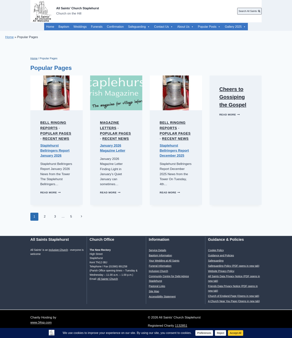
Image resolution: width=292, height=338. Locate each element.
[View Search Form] (249, 11)
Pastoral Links (157, 286)
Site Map (154, 291)
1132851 (181, 325)
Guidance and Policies (221, 255)
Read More (50, 192)
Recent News (56, 139)
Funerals (96, 26)
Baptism (63, 26)
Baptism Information (160, 255)
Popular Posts (213, 26)
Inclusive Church (58, 249)
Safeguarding (139, 26)
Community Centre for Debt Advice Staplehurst (169, 278)
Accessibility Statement (162, 296)
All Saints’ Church (107, 278)
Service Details (157, 250)
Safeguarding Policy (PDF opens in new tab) (233, 265)
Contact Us (163, 26)
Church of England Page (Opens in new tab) (233, 295)
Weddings (80, 26)
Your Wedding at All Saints (164, 260)
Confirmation (115, 26)
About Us (237, 26)
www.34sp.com (41, 322)
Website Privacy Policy (221, 271)
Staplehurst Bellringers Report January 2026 (54, 150)
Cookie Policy (216, 250)
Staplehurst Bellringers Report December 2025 (174, 150)
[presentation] (56, 92)
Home (50, 26)
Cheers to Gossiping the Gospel (232, 97)
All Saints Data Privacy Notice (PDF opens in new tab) (234, 278)
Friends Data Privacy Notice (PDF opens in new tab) (233, 288)
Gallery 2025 (187, 26)
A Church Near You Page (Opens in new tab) (234, 301)
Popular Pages (55, 133)
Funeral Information (160, 265)
